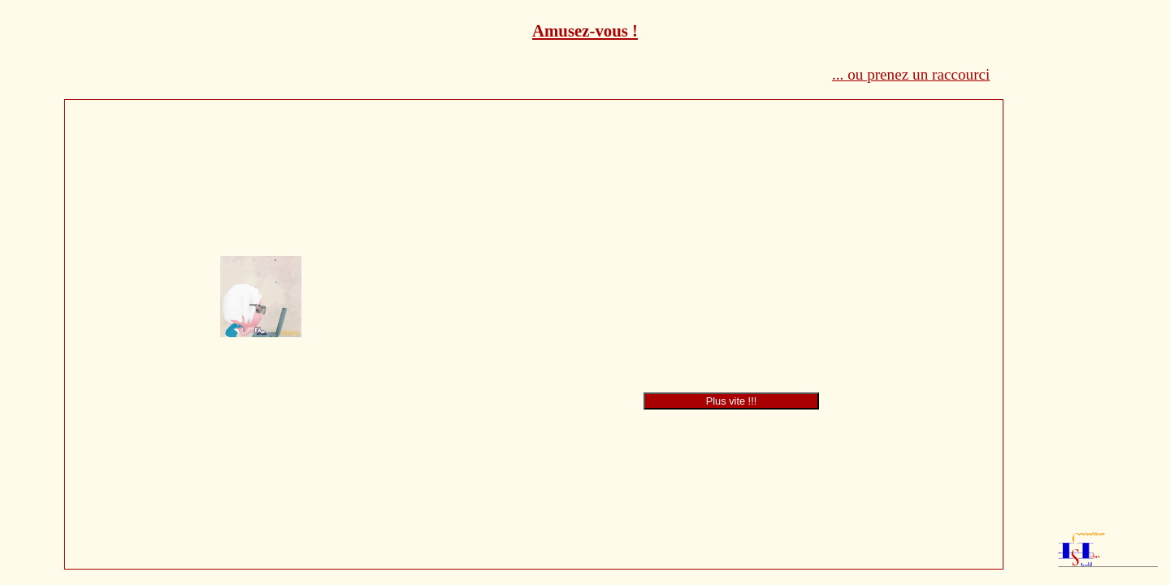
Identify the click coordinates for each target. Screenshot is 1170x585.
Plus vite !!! (731, 401)
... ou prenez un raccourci (911, 74)
